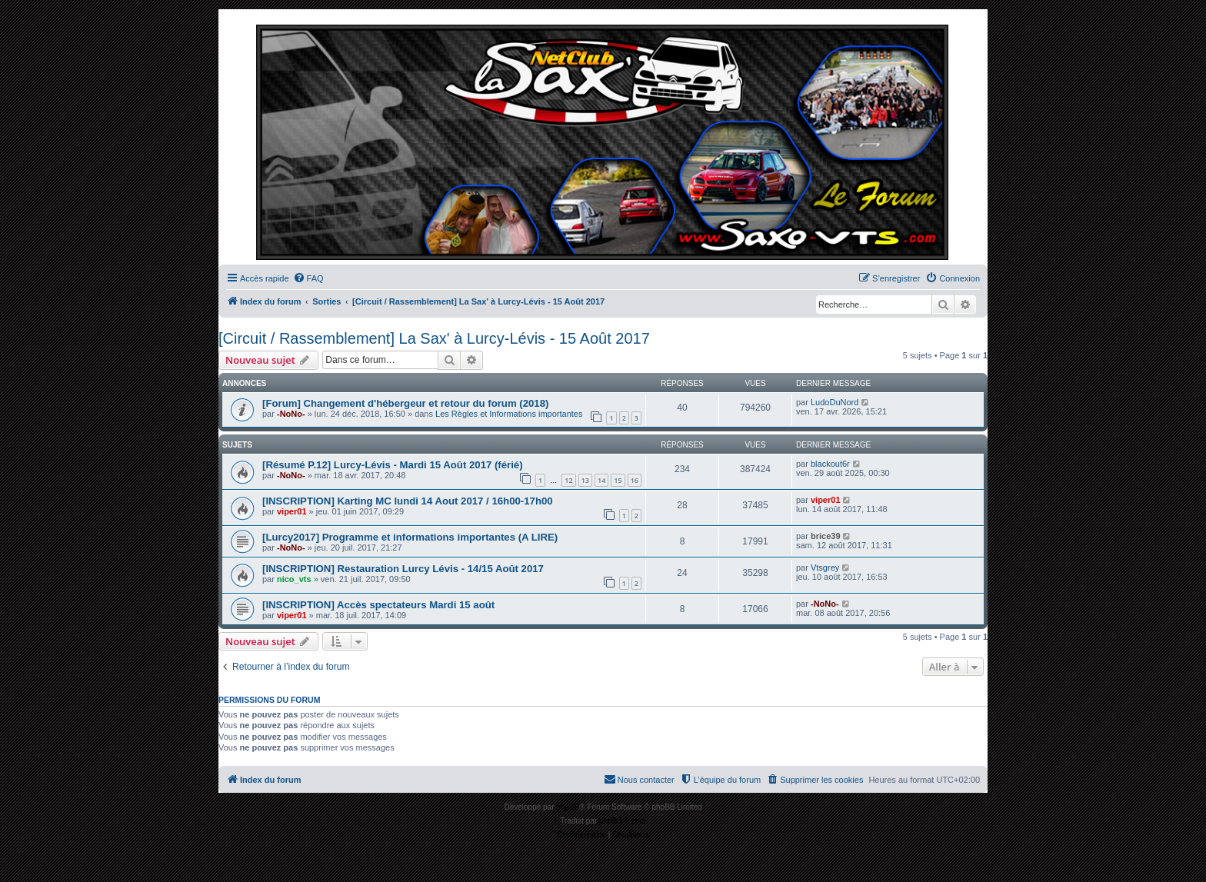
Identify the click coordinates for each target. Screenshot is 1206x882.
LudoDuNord (834, 402)
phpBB (567, 807)
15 (617, 480)
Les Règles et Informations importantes (508, 413)
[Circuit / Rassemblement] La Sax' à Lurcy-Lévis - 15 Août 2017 (434, 338)
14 (601, 480)
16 (634, 480)
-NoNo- (291, 413)
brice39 (826, 536)
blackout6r (830, 463)
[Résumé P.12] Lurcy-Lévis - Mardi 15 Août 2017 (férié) (392, 465)
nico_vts (294, 579)
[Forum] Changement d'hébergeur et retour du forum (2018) (405, 403)
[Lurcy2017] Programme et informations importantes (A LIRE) (410, 537)
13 (585, 480)
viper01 (292, 511)
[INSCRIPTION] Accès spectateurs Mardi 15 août (378, 605)
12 (568, 480)
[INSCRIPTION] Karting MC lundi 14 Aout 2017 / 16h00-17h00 (407, 501)
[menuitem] (308, 278)
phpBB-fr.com (622, 821)
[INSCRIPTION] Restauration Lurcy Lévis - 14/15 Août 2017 (403, 568)
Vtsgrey (825, 567)
